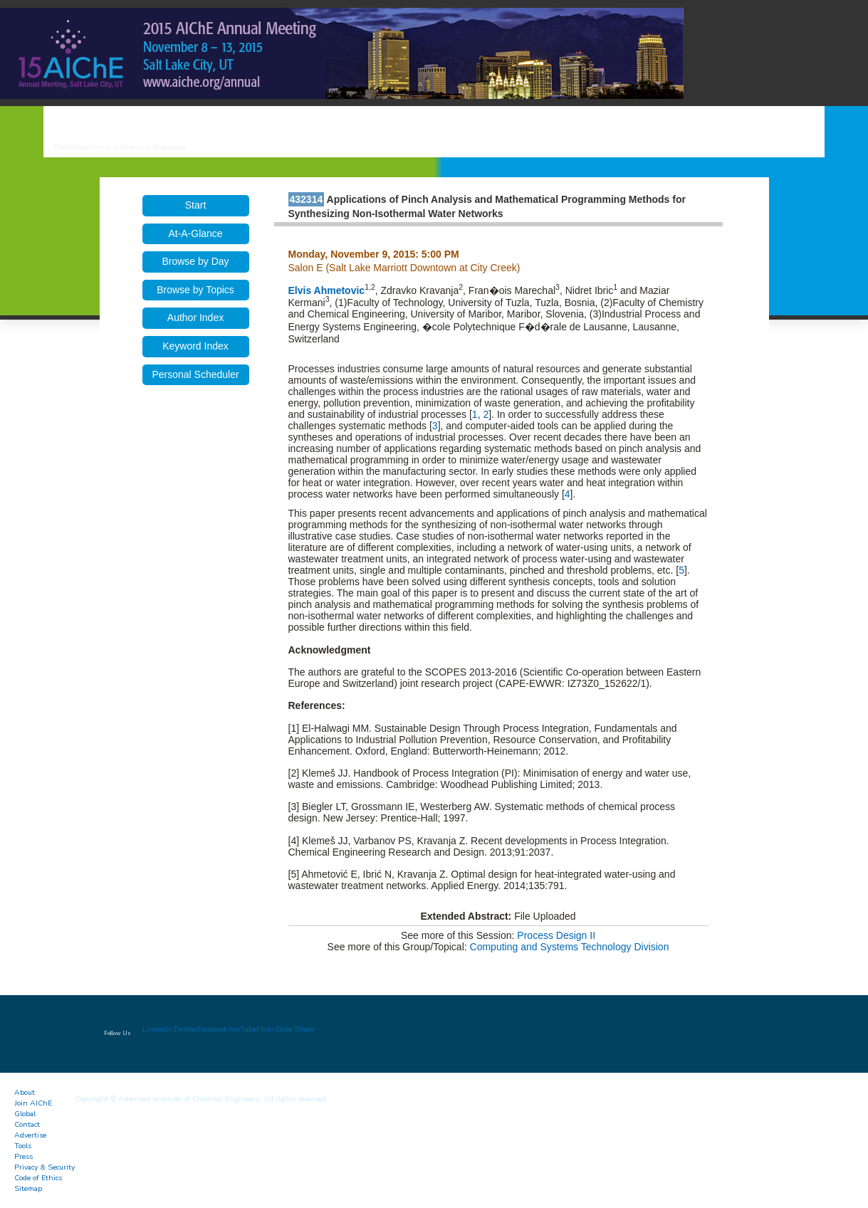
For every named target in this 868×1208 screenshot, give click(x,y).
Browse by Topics (195, 289)
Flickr (265, 1029)
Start (195, 205)
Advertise (30, 1135)
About (24, 1092)
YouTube (242, 1029)
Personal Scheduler (195, 374)
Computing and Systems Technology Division (569, 946)
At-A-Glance (195, 233)
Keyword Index (195, 346)
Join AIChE (33, 1103)
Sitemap (28, 1188)
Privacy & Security (44, 1167)
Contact (27, 1124)
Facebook (213, 1029)
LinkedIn (157, 1029)
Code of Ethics (38, 1177)
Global (25, 1113)
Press (23, 1156)
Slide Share (294, 1029)
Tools (22, 1145)
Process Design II (556, 935)
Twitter (185, 1029)
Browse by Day (195, 261)
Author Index (195, 317)
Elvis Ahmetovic (326, 290)
